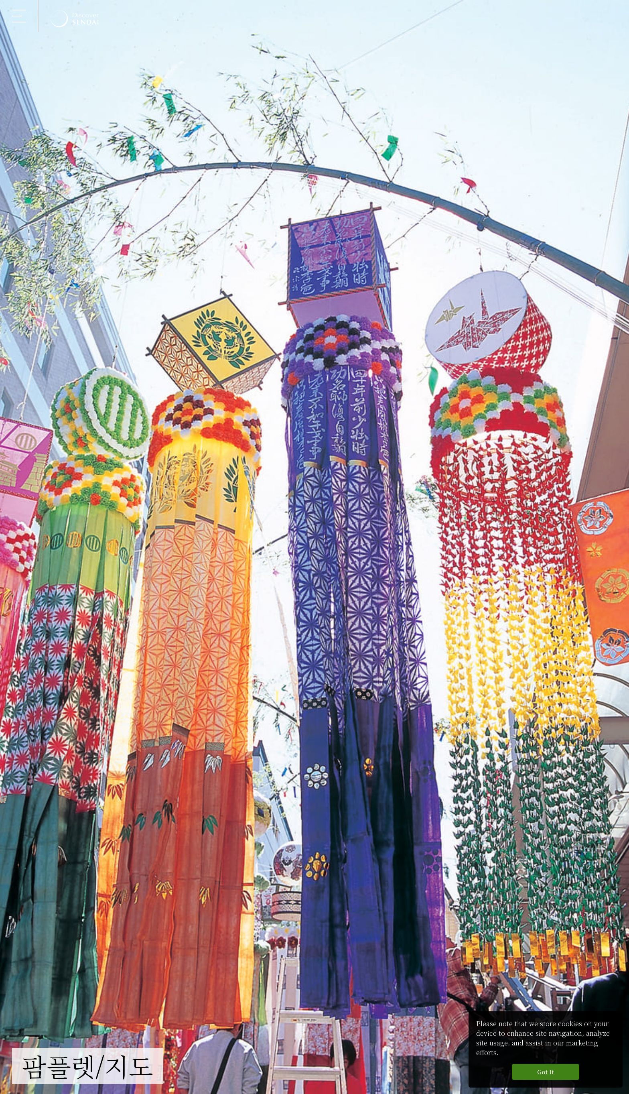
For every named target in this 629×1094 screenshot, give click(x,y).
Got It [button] (545, 1072)
